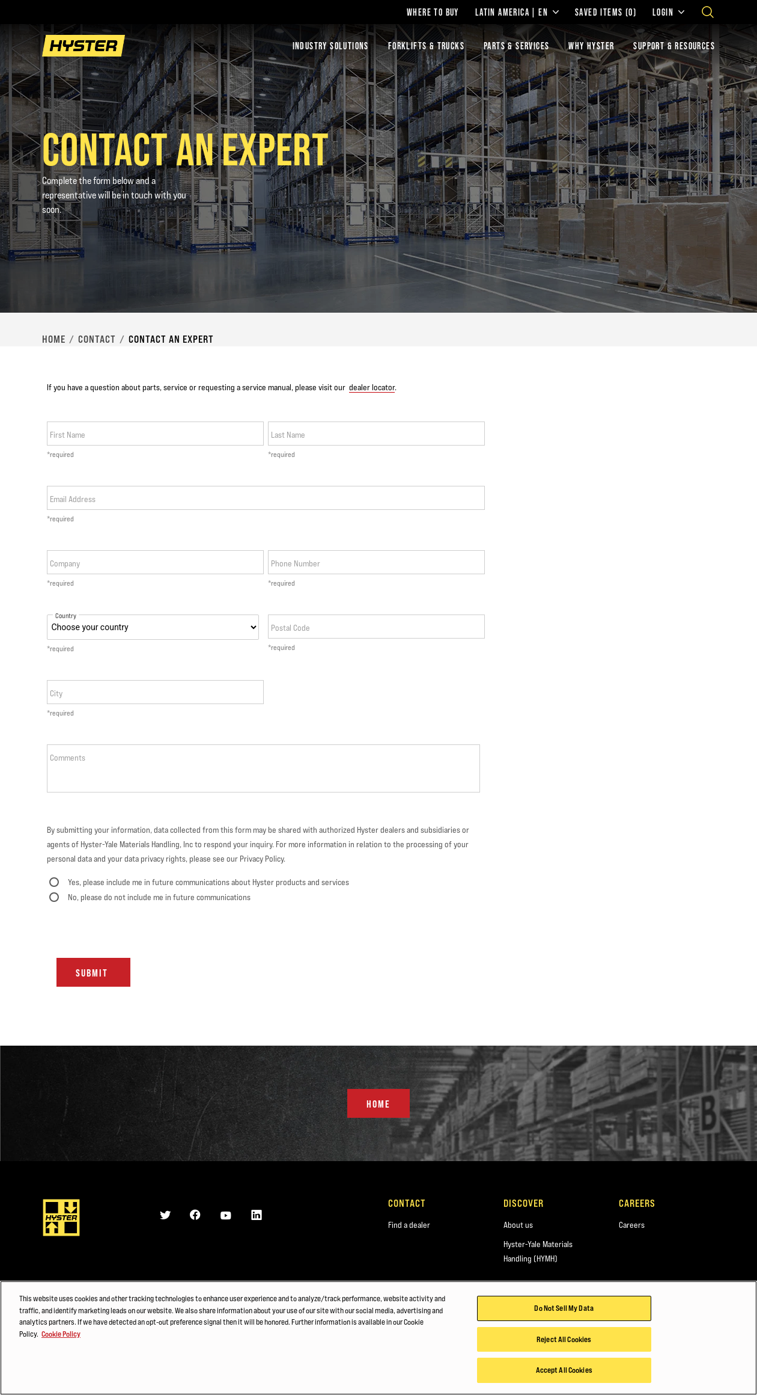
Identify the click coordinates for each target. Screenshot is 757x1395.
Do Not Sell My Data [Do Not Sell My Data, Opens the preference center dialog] (563, 1308)
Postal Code (290, 628)
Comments (67, 757)
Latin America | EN (517, 12)
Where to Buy (433, 12)
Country (65, 616)
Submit (93, 973)
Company (65, 563)
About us (518, 1225)
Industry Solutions (331, 45)
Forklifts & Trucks (426, 45)
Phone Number (295, 563)
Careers (632, 1225)
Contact (97, 339)
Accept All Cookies (564, 1371)
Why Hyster (591, 45)
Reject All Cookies (564, 1339)
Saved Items (605, 12)
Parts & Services (516, 45)
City (56, 693)
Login (668, 12)
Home (53, 339)
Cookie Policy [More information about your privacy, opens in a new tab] (61, 1334)
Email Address (73, 499)
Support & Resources (674, 45)
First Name (67, 435)
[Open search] (708, 12)
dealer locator (372, 387)
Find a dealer (409, 1225)
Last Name (288, 435)
